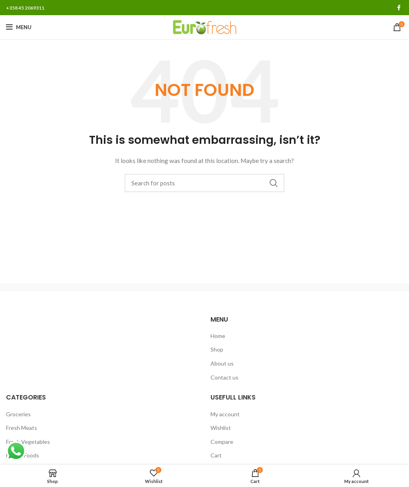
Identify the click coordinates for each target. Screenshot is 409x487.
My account (225, 414)
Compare (221, 441)
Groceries (18, 414)
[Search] (204, 183)
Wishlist (220, 427)
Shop (216, 349)
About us (222, 363)
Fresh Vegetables (28, 441)
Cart (216, 455)
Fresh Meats (21, 427)
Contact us (224, 377)
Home (217, 335)
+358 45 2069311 (25, 8)
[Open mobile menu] (19, 27)
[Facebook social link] (399, 7)
